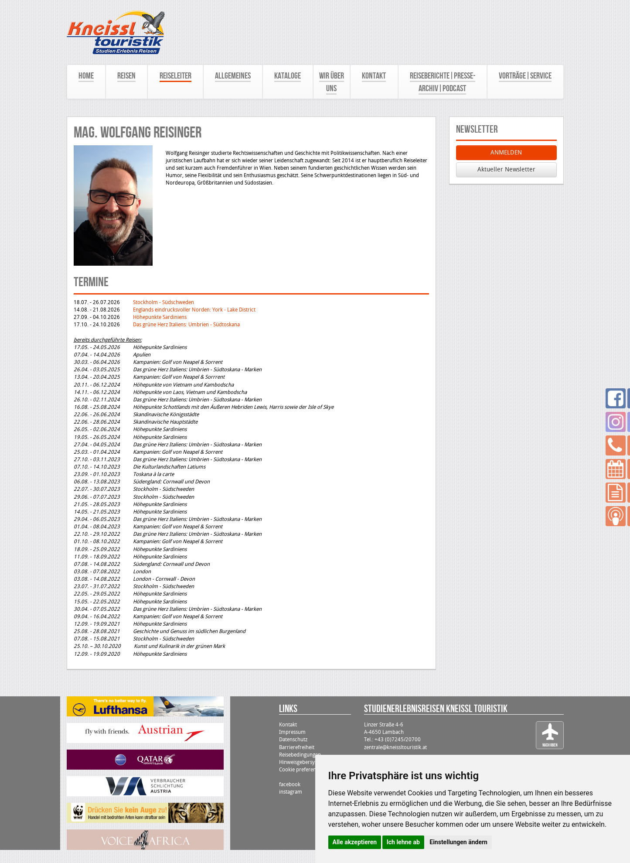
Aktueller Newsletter (506, 169)
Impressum (292, 732)
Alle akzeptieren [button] (355, 842)
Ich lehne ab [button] (403, 842)
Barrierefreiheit (296, 747)
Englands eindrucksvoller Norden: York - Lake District (194, 310)
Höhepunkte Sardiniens (160, 317)
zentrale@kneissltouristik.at (395, 747)
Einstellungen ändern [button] (458, 842)
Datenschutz (293, 739)
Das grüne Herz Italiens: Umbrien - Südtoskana (186, 325)
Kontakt (288, 725)
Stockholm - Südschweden (163, 302)
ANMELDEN (506, 152)
